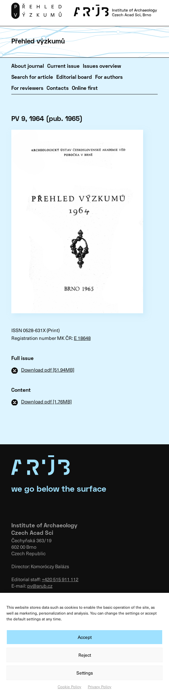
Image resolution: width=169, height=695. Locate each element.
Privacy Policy (99, 686)
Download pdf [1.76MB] (46, 401)
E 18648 (82, 338)
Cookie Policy (69, 686)
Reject (84, 655)
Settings (84, 672)
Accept (85, 637)
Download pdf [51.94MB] (47, 369)
